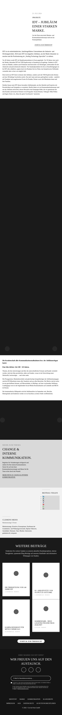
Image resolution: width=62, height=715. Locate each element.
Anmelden (48, 678)
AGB (15, 688)
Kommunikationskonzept (49, 87)
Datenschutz (28, 703)
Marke (22, 699)
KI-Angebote (48, 699)
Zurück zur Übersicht (43, 45)
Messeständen (26, 383)
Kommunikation (34, 699)
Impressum (10, 703)
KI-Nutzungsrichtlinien (46, 703)
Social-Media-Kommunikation (34, 385)
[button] (43, 497)
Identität (13, 699)
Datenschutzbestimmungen (23, 688)
